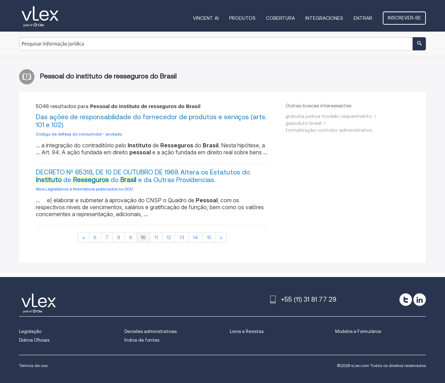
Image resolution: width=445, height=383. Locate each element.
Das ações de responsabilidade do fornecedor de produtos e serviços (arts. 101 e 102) (151, 121)
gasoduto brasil (303, 123)
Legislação (30, 331)
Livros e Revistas (247, 331)
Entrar (363, 18)
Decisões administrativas (150, 331)
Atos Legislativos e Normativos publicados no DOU (84, 189)
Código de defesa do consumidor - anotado (79, 134)
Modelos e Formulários (358, 331)
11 (156, 237)
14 (195, 237)
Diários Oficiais (34, 340)
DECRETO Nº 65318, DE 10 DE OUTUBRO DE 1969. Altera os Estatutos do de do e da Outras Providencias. (143, 176)
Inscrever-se (404, 18)
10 (143, 237)
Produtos (242, 18)
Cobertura (280, 18)
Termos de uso (33, 365)
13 (181, 237)
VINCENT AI (206, 18)
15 (209, 237)
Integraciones (324, 18)
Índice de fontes (141, 340)
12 (169, 237)
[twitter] (405, 299)
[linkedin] (419, 299)
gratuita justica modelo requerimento (328, 116)
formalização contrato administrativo (328, 130)
